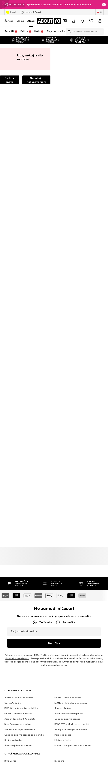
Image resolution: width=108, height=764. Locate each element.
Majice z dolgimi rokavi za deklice (72, 374)
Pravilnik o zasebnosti (17, 287)
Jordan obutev (62, 337)
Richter (8, 416)
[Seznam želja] (91, 21)
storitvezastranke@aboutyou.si (54, 290)
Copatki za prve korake (67, 347)
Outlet (11, 12)
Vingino (58, 432)
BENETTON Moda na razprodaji (72, 353)
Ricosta (58, 416)
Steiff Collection (63, 426)
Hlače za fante (62, 369)
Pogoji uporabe (20, 571)
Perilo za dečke (62, 363)
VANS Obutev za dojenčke (68, 342)
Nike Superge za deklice (17, 353)
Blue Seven (10, 389)
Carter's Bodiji (12, 331)
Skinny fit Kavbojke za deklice (70, 358)
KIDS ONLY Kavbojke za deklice (21, 337)
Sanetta (59, 421)
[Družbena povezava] (8, 474)
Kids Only (9, 400)
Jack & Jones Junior (65, 395)
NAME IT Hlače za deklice (18, 342)
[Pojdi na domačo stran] (52, 21)
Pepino (58, 410)
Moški (20, 20)
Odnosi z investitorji (62, 565)
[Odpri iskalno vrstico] (68, 31)
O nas (12, 565)
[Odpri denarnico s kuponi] (65, 21)
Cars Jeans (10, 395)
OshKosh (9, 410)
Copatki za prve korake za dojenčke (24, 363)
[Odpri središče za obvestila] (82, 21)
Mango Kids (10, 405)
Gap (6, 437)
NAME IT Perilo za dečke (67, 326)
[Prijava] (73, 21)
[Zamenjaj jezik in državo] (99, 12)
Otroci (31, 20)
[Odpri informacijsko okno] (104, 4)
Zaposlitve (39, 565)
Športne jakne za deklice (18, 374)
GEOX (57, 437)
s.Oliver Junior (12, 421)
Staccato (9, 426)
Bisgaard (59, 389)
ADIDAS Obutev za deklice (18, 326)
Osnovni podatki (44, 571)
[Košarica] (100, 21)
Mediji (24, 565)
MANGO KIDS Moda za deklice (71, 331)
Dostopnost (65, 571)
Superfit (9, 432)
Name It (58, 405)
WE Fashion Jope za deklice (19, 358)
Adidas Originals (63, 400)
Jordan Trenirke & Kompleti (19, 347)
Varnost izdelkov (87, 571)
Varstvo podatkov (89, 565)
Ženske (9, 20)
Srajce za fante (13, 369)
